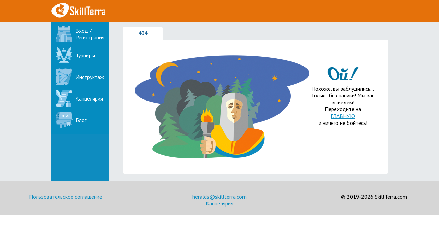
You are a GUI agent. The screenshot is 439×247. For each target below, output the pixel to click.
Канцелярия (219, 203)
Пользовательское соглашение (65, 196)
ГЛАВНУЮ (343, 116)
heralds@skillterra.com (219, 196)
